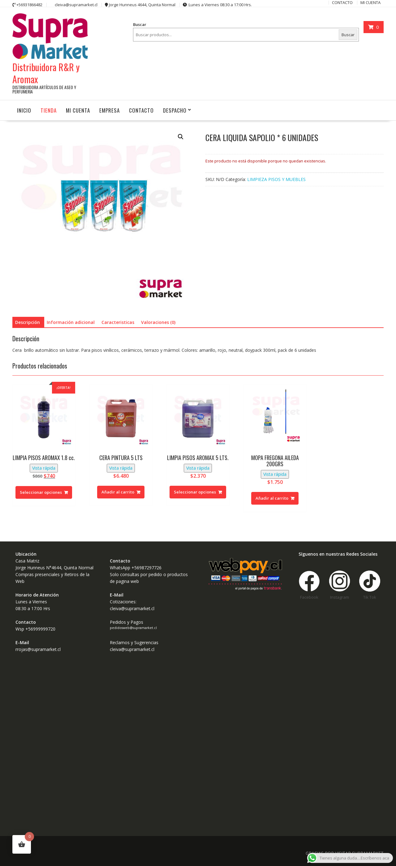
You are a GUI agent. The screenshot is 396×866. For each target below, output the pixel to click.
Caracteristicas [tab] (117, 322)
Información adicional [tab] (71, 322)
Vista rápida (43, 468)
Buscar (139, 24)
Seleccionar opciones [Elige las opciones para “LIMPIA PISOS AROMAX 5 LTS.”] (195, 492)
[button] (180, 136)
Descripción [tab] (27, 322)
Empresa (109, 110)
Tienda (49, 110)
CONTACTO (141, 110)
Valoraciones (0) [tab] (158, 322)
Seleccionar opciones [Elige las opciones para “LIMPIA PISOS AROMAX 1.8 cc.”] (41, 492)
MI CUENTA (78, 110)
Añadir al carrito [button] (117, 492)
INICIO (24, 110)
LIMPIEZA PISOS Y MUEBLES (276, 179)
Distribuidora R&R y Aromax (46, 73)
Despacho (175, 110)
